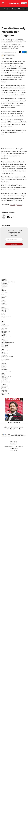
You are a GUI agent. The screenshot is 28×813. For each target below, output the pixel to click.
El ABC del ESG (5, 359)
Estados (3, 301)
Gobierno (3, 296)
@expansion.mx (14, 429)
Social (3, 352)
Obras (3, 287)
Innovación (4, 358)
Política (20, 8)
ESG (2, 289)
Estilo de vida (5, 325)
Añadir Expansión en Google (9, 55)
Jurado (3, 394)
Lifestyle (3, 380)
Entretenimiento (5, 331)
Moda (2, 313)
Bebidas (3, 387)
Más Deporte (4, 379)
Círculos (3, 311)
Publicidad (13, 441)
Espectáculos (5, 308)
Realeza (3, 310)
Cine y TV (4, 334)
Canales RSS (14, 448)
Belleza (3, 314)
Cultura (3, 317)
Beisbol (3, 374)
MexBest (3, 384)
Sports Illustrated (6, 372)
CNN (8, 215)
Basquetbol (4, 377)
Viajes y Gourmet (6, 316)
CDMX (3, 300)
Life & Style (4, 328)
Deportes (3, 332)
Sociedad (4, 304)
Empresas (14, 8)
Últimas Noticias (7, 8)
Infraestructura (5, 343)
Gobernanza (4, 353)
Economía (4, 283)
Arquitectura (4, 345)
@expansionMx (8, 58)
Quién (2, 307)
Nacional (13, 204)
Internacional (4, 284)
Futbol (3, 373)
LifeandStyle (4, 292)
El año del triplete (14, 422)
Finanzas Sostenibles (7, 356)
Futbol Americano (6, 376)
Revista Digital (24, 3)
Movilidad (4, 355)
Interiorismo (4, 346)
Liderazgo (4, 366)
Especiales (4, 369)
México (3, 297)
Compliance (13, 444)
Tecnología (4, 286)
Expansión (4, 279)
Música (3, 335)
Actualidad (4, 364)
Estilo (2, 329)
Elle (2, 320)
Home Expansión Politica (8, 282)
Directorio (13, 450)
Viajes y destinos (6, 388)
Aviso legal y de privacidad (14, 446)
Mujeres (3, 290)
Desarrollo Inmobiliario (7, 342)
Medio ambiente (5, 350)
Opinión (3, 303)
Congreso (4, 299)
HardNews (19, 204)
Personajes (4, 390)
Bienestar (4, 391)
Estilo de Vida (5, 393)
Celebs (3, 324)
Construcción (5, 341)
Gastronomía (4, 386)
